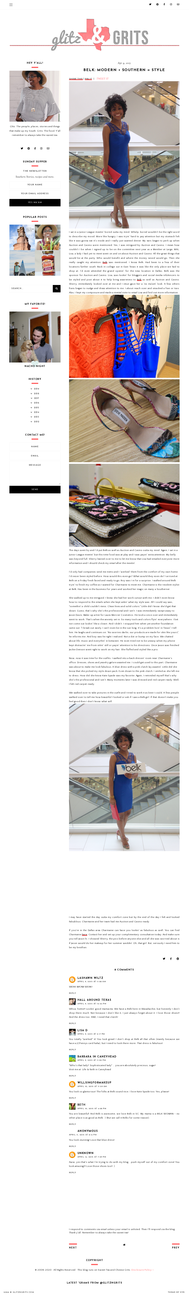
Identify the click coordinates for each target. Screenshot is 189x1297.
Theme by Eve (176, 1292)
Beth (82, 1105)
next (73, 1248)
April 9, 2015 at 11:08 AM (92, 982)
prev (176, 1248)
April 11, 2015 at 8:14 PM (83, 1135)
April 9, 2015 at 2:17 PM (91, 1034)
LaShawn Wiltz (91, 978)
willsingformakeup (95, 1082)
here (84, 934)
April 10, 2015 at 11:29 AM (92, 1086)
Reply (72, 993)
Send (35, 490)
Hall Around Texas (94, 1000)
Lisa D (83, 1030)
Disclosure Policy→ (142, 1270)
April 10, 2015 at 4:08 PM (92, 1109)
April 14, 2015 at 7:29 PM (92, 1157)
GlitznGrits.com (23, 1292)
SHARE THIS (76, 79)
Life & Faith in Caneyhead (96, 1069)
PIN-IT (88, 79)
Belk (105, 262)
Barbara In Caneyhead (97, 1056)
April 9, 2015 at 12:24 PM (92, 1004)
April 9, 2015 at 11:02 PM (92, 1060)
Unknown (86, 1153)
